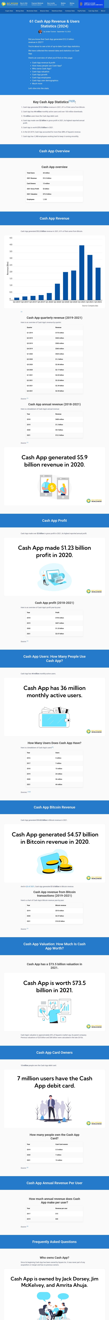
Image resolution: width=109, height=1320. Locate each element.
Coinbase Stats (70, 11)
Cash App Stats (93, 11)
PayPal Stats (82, 11)
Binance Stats (44, 11)
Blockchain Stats (32, 11)
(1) (70, 101)
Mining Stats (20, 11)
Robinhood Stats (57, 11)
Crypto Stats (9, 11)
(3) (52, 747)
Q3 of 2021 (30, 886)
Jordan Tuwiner (50, 32)
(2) (73, 101)
